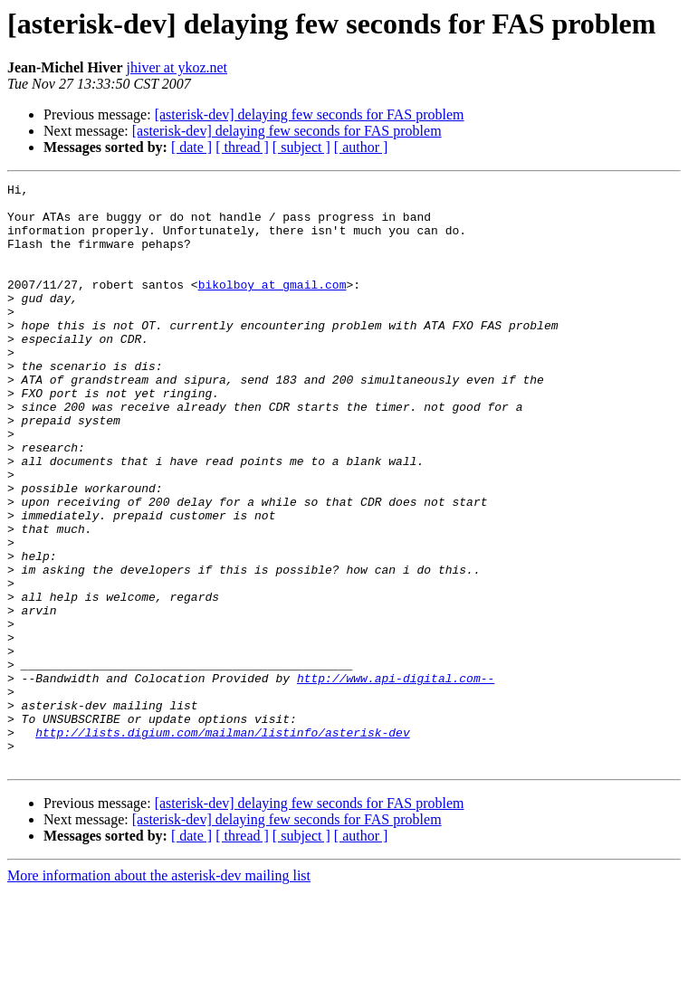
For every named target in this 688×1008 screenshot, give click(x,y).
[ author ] (361, 147)
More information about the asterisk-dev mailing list (159, 992)
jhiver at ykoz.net (177, 67)
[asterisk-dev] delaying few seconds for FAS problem (309, 114)
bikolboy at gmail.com (272, 306)
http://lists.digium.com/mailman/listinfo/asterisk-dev (222, 843)
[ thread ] (242, 147)
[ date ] (191, 147)
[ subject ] (301, 147)
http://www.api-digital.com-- (395, 778)
